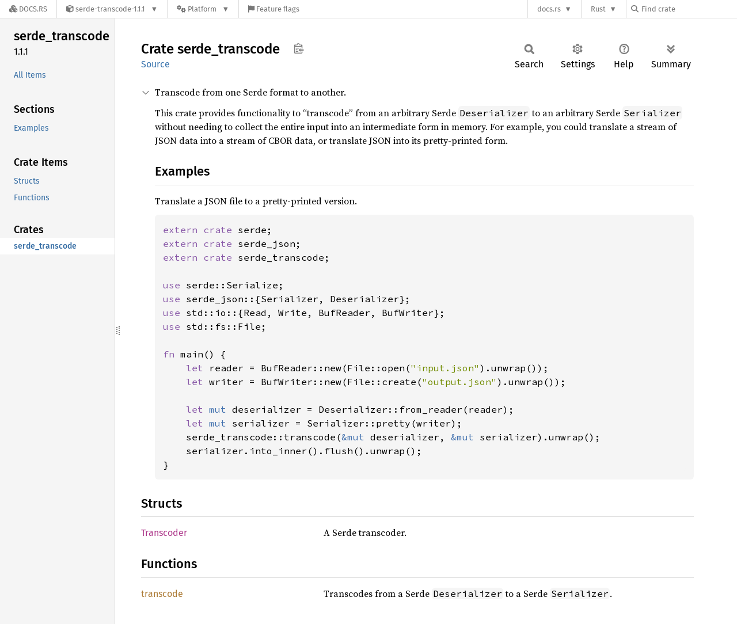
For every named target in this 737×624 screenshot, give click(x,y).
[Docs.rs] (28, 9)
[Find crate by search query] (688, 9)
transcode (162, 593)
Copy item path (298, 48)
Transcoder (164, 532)
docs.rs (549, 9)
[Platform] (203, 9)
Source (155, 64)
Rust (598, 9)
